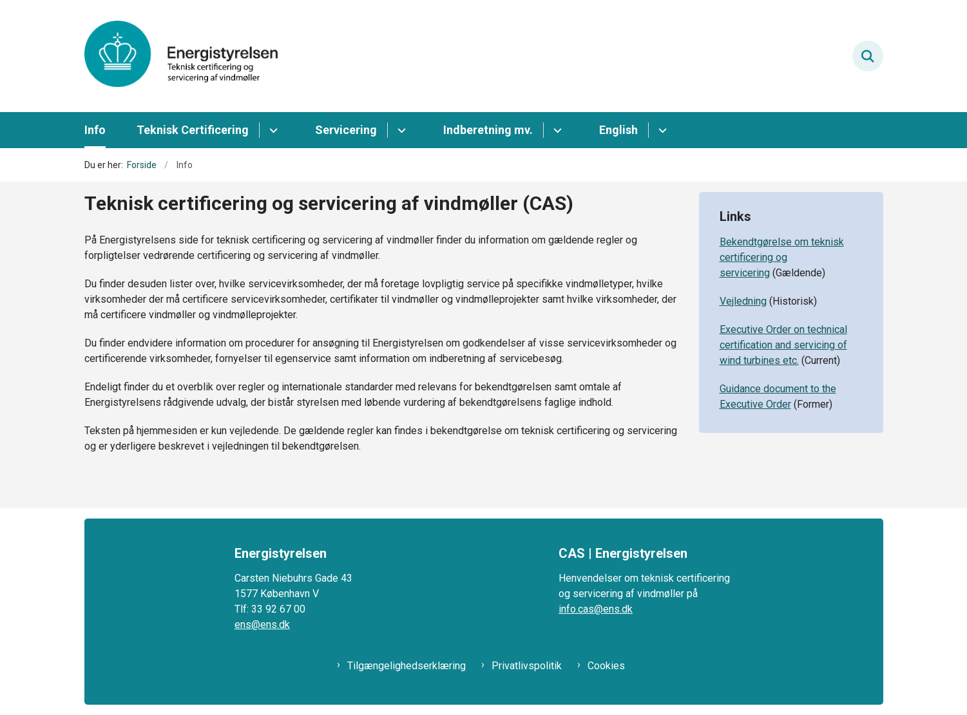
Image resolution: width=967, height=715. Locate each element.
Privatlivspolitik (527, 666)
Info (95, 130)
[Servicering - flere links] (399, 130)
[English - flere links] (660, 130)
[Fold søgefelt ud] (867, 56)
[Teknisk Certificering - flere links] (271, 130)
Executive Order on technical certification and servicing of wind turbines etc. (783, 345)
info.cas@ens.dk (596, 609)
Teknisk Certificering (193, 130)
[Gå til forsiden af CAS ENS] (181, 56)
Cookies (606, 666)
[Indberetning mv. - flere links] (555, 130)
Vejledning (743, 301)
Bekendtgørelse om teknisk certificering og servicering (782, 257)
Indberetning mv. (488, 130)
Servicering (346, 130)
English (618, 130)
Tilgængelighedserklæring (406, 666)
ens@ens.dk (262, 624)
